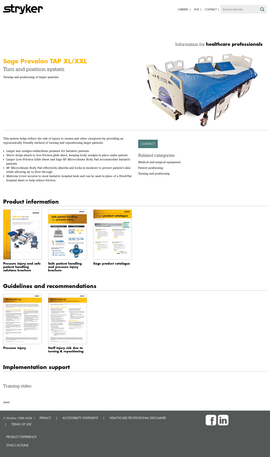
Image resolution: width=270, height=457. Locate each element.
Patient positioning (150, 167)
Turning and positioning (154, 173)
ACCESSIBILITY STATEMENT (80, 418)
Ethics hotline (17, 445)
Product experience (21, 437)
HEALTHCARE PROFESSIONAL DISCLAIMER (138, 418)
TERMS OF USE (21, 424)
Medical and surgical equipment (159, 162)
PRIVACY (45, 418)
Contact (148, 144)
